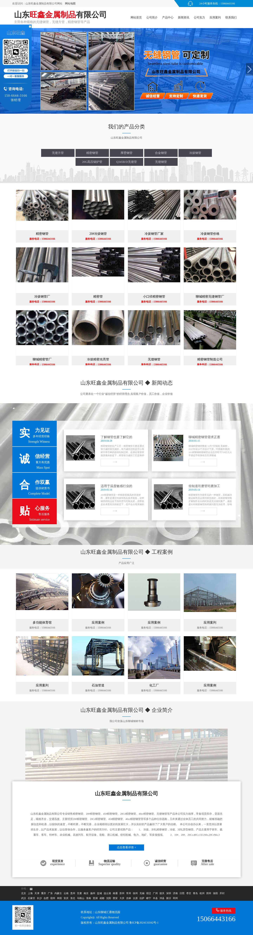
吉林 (128, 898)
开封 (222, 893)
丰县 (155, 898)
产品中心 (167, 17)
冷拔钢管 (195, 153)
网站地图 (70, 3)
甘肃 (79, 893)
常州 (128, 893)
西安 (115, 898)
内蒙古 (58, 893)
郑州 (208, 893)
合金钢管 (161, 153)
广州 (155, 893)
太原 (135, 898)
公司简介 (152, 17)
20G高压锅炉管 (92, 162)
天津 (36, 893)
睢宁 (148, 898)
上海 (30, 893)
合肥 (46, 898)
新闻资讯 (183, 17)
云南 (66, 893)
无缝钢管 (161, 162)
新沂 (168, 898)
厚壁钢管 (126, 153)
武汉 (23, 898)
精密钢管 (92, 153)
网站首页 (136, 17)
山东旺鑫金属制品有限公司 (112, 922)
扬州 (92, 893)
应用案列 (215, 17)
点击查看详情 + (126, 847)
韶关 (162, 893)
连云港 (107, 893)
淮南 (88, 898)
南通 (115, 893)
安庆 (66, 898)
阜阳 (59, 898)
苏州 (121, 893)
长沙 (39, 898)
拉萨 (142, 898)
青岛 (195, 893)
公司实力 (199, 17)
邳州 (175, 898)
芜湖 (95, 898)
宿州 (52, 898)
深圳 (168, 893)
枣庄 (188, 893)
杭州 (202, 893)
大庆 (121, 898)
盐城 (99, 893)
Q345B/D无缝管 (126, 162)
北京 (23, 893)
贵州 (72, 893)
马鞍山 (80, 898)
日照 (182, 893)
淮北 (72, 898)
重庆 (43, 893)
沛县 (162, 898)
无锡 (142, 893)
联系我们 (231, 17)
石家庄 (31, 898)
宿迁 (148, 893)
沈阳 (108, 898)
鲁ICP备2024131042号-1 (143, 922)
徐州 (135, 893)
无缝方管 (58, 153)
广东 (50, 893)
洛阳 (215, 893)
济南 (175, 893)
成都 (101, 898)
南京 (86, 893)
